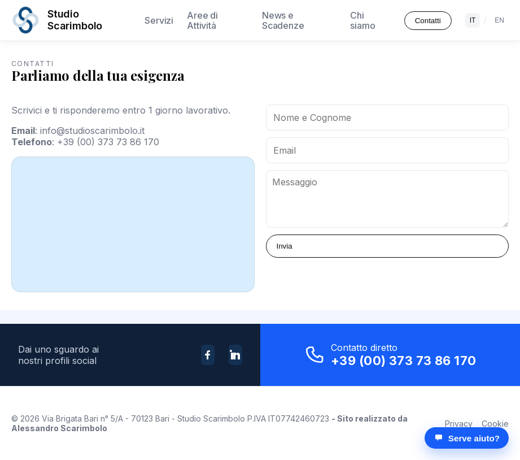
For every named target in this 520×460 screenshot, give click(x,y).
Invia (284, 246)
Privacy (459, 423)
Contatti (428, 20)
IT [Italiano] (473, 20)
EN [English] (499, 20)
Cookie (495, 423)
